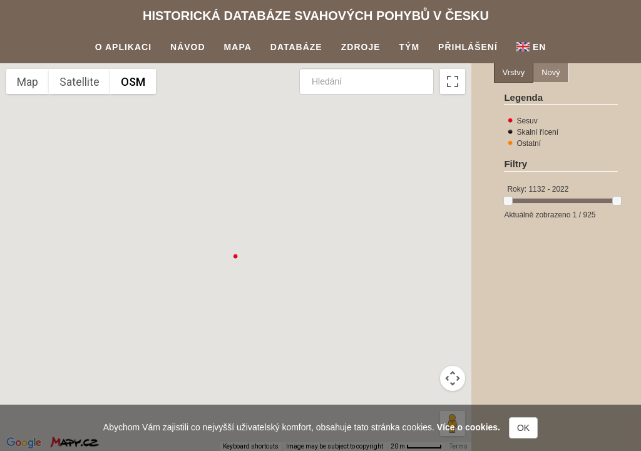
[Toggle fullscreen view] (452, 81)
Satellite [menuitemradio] (79, 81)
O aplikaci (123, 47)
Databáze (296, 47)
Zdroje (361, 47)
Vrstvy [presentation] (514, 72)
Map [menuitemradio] (27, 81)
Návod (187, 47)
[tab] (514, 73)
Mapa (238, 47)
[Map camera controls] (452, 378)
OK (523, 428)
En (531, 47)
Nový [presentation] (550, 72)
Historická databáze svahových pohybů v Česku (316, 16)
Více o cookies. (468, 427)
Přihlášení (468, 47)
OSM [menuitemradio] (133, 81)
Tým (409, 47)
